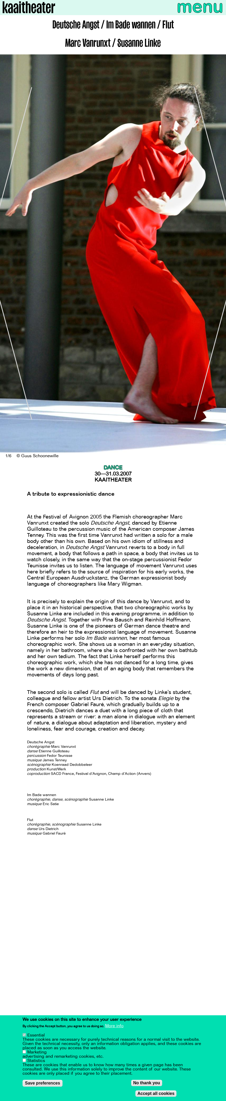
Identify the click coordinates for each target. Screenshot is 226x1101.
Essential (36, 1035)
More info (114, 1026)
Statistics (36, 1060)
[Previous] (8, 253)
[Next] (218, 253)
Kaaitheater (113, 480)
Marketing (37, 1052)
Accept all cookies (156, 1093)
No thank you (146, 1083)
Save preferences (42, 1083)
